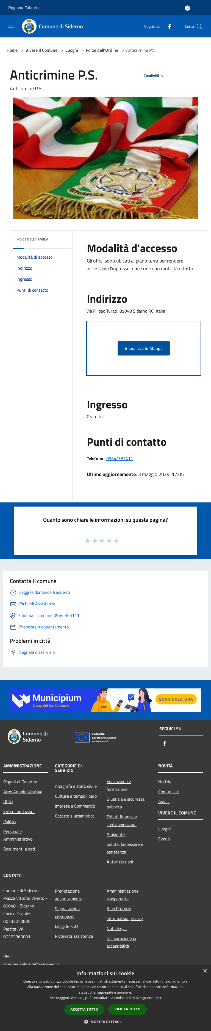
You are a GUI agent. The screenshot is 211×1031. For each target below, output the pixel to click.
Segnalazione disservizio (67, 912)
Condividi (155, 76)
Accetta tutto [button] (84, 1009)
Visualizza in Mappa (144, 348)
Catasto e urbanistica (75, 816)
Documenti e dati (19, 849)
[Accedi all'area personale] (187, 8)
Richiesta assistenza (74, 936)
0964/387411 (119, 458)
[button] (105, 1021)
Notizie (164, 781)
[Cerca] (199, 26)
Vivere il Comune (42, 50)
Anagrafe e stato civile (76, 786)
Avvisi (164, 801)
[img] (59, 238)
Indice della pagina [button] (32, 239)
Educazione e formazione (119, 785)
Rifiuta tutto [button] (128, 1009)
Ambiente (116, 834)
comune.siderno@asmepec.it (31, 964)
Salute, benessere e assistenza (125, 848)
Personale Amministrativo (17, 835)
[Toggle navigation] (11, 26)
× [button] (205, 971)
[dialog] (105, 998)
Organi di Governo (20, 781)
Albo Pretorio (119, 908)
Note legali (117, 928)
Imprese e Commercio (75, 806)
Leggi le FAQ (66, 926)
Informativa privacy (125, 918)
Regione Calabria (24, 7)
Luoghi (71, 50)
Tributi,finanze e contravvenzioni (122, 820)
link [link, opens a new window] (158, 998)
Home (12, 50)
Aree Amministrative (22, 791)
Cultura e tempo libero (76, 796)
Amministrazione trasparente (122, 895)
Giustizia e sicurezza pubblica (126, 803)
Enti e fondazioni (19, 811)
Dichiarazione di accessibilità (121, 942)
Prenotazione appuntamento (68, 895)
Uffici (8, 801)
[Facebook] (167, 26)
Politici (9, 821)
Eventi (164, 838)
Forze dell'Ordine (102, 50)
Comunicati (168, 791)
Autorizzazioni (120, 861)
